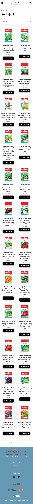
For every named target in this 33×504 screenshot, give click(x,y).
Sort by (3, 18)
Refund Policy (25, 500)
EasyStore (25, 456)
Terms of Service (8, 500)
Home (3, 10)
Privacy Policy (17, 500)
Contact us (16, 465)
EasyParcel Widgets (16, 468)
